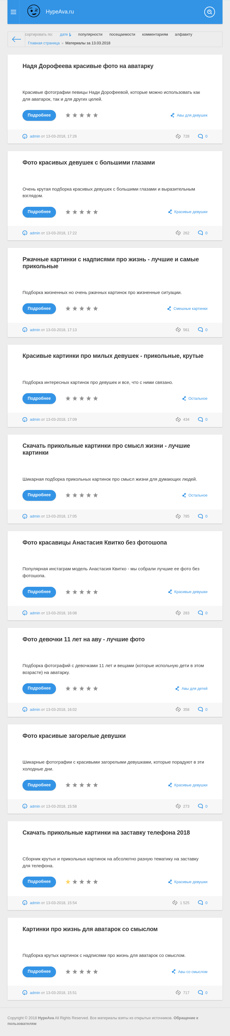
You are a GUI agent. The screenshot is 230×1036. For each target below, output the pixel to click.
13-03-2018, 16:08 (61, 613)
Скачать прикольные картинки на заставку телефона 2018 (107, 832)
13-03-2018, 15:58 (61, 806)
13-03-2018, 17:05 (61, 516)
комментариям (155, 34)
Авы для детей (194, 689)
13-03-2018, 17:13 (61, 330)
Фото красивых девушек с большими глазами (89, 162)
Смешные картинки (191, 309)
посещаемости (122, 34)
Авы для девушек (192, 115)
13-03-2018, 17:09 (61, 419)
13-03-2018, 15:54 (61, 903)
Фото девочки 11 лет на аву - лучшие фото (84, 639)
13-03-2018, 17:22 (61, 233)
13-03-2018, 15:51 (61, 993)
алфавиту (183, 34)
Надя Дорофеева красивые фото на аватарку (88, 66)
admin (35, 136)
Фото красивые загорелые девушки (74, 735)
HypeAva (46, 1018)
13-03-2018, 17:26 (61, 136)
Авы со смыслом (193, 972)
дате (64, 34)
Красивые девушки (191, 212)
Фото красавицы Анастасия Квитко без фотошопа (95, 542)
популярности (90, 34)
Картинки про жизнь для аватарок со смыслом (91, 929)
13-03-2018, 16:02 (61, 710)
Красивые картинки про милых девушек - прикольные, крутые (114, 355)
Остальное (198, 398)
